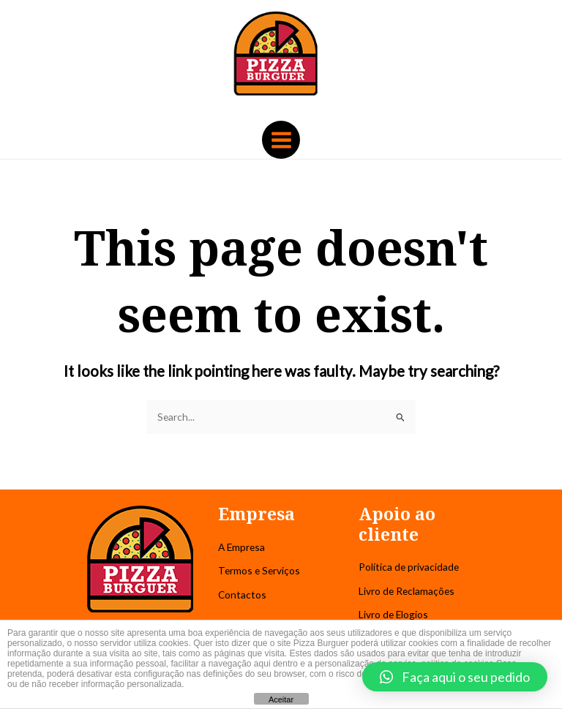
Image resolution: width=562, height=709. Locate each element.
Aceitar (281, 699)
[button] (454, 676)
